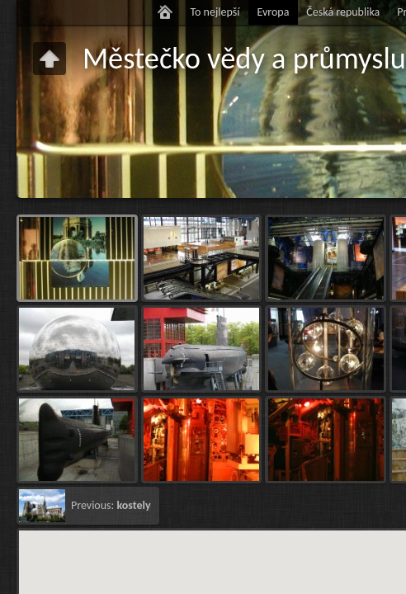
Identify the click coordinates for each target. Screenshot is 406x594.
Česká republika (343, 12)
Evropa (273, 12)
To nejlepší (214, 12)
